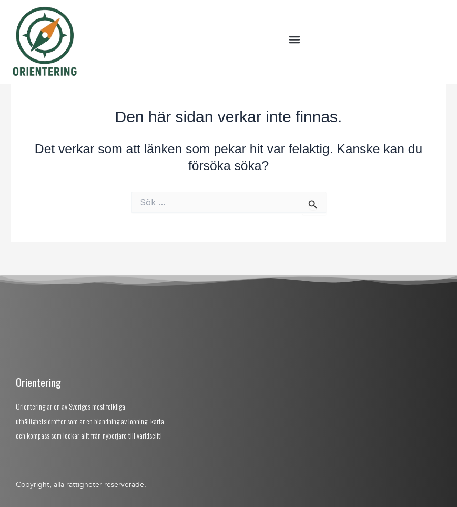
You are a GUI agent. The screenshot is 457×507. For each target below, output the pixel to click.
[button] (294, 39)
